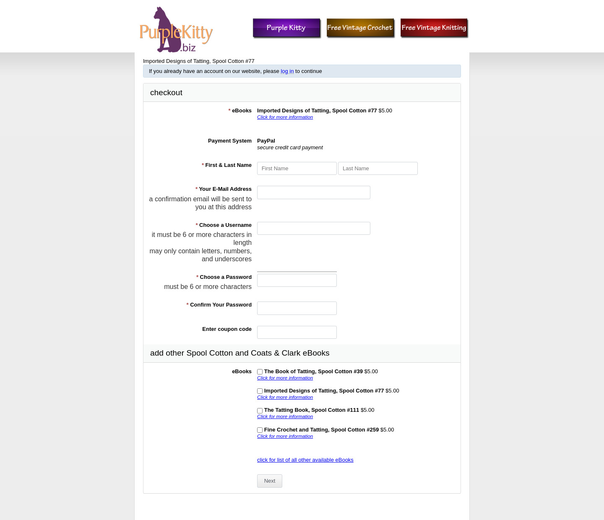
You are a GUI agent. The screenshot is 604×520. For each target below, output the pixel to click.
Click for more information (285, 117)
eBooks (240, 110)
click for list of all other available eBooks (305, 460)
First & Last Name (227, 165)
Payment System (230, 141)
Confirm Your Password (219, 305)
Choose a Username (223, 225)
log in (287, 71)
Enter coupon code (227, 329)
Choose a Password (224, 277)
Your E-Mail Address (223, 189)
